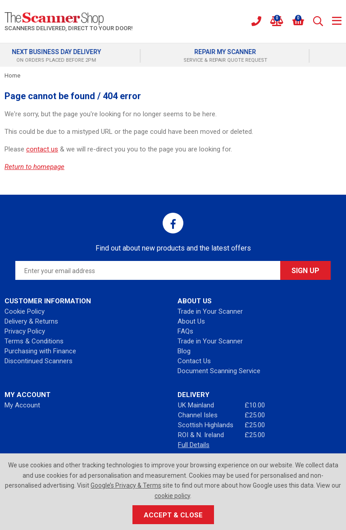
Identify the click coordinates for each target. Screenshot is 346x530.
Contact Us (194, 361)
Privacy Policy (25, 331)
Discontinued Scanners (39, 361)
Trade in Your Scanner (210, 311)
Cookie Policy (25, 311)
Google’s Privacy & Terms (126, 485)
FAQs (185, 331)
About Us (191, 321)
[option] (88, 56)
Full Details (193, 445)
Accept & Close (173, 515)
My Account (22, 405)
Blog (184, 351)
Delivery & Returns (31, 321)
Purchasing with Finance (40, 351)
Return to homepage (34, 167)
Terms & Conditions (34, 341)
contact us (42, 149)
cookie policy (172, 495)
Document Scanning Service (219, 371)
